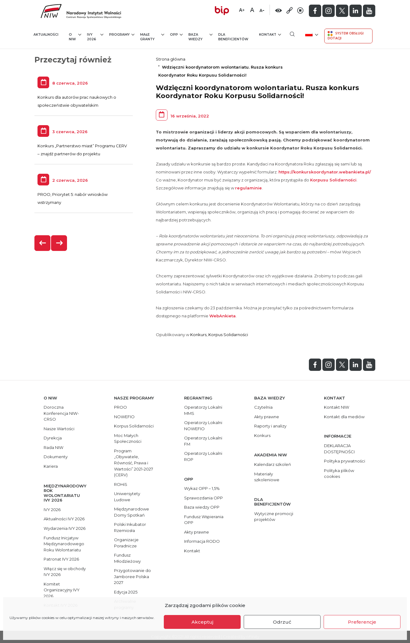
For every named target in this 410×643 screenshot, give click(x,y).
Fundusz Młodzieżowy (127, 558)
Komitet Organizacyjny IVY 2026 (62, 589)
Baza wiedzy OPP (201, 507)
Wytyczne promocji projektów (273, 516)
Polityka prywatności (344, 460)
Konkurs (198, 334)
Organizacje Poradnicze (126, 542)
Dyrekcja (53, 437)
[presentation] (42, 243)
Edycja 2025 (125, 591)
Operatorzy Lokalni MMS (203, 410)
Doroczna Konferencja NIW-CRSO (61, 413)
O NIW (75, 36)
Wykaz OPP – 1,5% (202, 488)
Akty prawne (196, 532)
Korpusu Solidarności (333, 179)
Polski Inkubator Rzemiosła (130, 527)
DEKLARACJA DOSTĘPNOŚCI (339, 448)
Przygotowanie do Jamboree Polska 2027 (132, 576)
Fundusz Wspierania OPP (203, 519)
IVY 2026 (95, 36)
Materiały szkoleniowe (266, 476)
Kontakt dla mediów (344, 416)
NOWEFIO (124, 416)
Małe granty (152, 36)
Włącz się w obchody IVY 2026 (65, 571)
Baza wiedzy (200, 36)
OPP (176, 34)
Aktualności (46, 35)
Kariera (51, 466)
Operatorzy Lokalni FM (203, 441)
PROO (120, 407)
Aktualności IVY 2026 (64, 518)
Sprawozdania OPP (203, 497)
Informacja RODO (202, 541)
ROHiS (120, 484)
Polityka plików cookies (339, 473)
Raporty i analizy (270, 425)
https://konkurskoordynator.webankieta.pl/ (324, 171)
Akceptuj (202, 622)
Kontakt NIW (336, 407)
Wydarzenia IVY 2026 (64, 528)
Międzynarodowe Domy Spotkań (131, 512)
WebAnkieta (222, 315)
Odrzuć (282, 622)
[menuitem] (311, 34)
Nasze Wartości (59, 428)
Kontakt (270, 34)
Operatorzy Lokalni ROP (203, 456)
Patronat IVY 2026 (61, 559)
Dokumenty (56, 456)
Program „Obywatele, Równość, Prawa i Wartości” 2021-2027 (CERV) (133, 462)
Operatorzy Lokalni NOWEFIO (203, 425)
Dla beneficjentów (233, 37)
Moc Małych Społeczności (127, 438)
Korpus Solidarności (228, 334)
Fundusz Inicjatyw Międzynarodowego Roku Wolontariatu (64, 543)
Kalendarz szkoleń (272, 464)
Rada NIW (53, 447)
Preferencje (362, 622)
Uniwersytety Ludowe (127, 496)
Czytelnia (263, 407)
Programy (121, 34)
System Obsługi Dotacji (346, 35)
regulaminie (248, 187)
